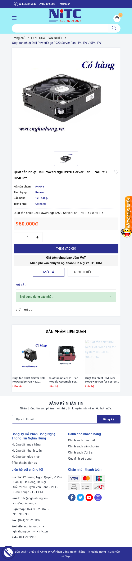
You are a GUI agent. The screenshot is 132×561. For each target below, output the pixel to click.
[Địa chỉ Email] (54, 419)
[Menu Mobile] (15, 17)
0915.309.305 (21, 514)
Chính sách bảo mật (81, 440)
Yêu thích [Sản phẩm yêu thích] (64, 4)
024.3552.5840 (37, 509)
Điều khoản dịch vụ (24, 462)
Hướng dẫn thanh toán (27, 450)
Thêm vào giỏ (66, 248)
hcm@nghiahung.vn (25, 503)
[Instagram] (98, 497)
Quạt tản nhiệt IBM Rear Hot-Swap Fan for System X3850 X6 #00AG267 (101, 380)
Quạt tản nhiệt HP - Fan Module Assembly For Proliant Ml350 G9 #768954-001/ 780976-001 (66, 380)
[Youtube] (89, 497)
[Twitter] (80, 497)
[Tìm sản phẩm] (60, 28)
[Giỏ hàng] (116, 18)
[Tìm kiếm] (114, 28)
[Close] (110, 296)
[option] (66, 98)
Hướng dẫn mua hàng (26, 444)
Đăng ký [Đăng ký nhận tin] (108, 419)
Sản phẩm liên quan (66, 331)
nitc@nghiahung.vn (34, 498)
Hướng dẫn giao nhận (26, 457)
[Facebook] (72, 497)
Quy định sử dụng (80, 458)
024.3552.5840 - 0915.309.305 (34, 4)
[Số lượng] (28, 237)
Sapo (68, 556)
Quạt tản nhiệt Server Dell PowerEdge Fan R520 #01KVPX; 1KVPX (29, 380)
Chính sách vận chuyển (83, 446)
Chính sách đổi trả (80, 452)
